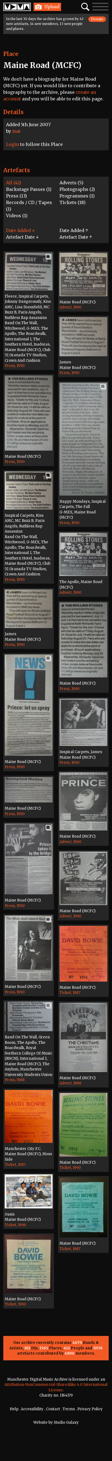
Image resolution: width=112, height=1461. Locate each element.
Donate (97, 19)
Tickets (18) (72, 202)
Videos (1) (17, 215)
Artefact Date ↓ (22, 237)
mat (16, 131)
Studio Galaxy (66, 1422)
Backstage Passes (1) (28, 189)
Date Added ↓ (20, 230)
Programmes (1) (77, 196)
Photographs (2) (77, 189)
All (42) (13, 182)
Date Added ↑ (73, 230)
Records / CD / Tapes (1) (29, 206)
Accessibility (32, 1409)
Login (12, 144)
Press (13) (16, 196)
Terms (68, 1409)
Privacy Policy (90, 1409)
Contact (53, 1409)
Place (10, 53)
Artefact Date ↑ (75, 237)
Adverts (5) (71, 182)
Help (14, 1409)
